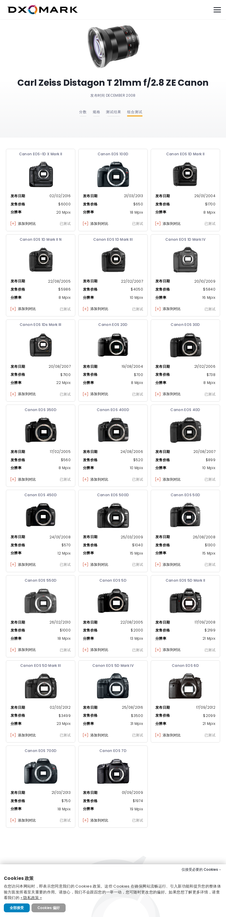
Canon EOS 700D (41, 750)
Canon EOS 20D (113, 324)
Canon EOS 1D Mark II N (41, 239)
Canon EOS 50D (185, 494)
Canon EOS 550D (41, 580)
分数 (83, 111)
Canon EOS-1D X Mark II (40, 153)
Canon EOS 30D (185, 324)
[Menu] (217, 9)
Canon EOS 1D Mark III (113, 239)
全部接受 (17, 908)
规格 (96, 111)
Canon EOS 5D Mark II (185, 580)
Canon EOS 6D (185, 665)
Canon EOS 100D (113, 153)
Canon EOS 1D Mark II (185, 153)
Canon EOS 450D (40, 494)
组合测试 (134, 111)
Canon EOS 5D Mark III (40, 665)
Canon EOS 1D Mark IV (185, 239)
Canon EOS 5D (113, 580)
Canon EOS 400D (113, 409)
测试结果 (113, 111)
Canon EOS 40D (185, 409)
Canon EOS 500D (113, 494)
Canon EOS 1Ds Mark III (41, 324)
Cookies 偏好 (48, 908)
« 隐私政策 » (31, 897)
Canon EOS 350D (40, 409)
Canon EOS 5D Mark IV (113, 665)
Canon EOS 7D (113, 750)
